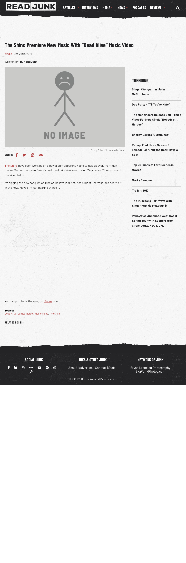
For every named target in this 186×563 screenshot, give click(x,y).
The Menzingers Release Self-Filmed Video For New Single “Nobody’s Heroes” (156, 119)
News (121, 7)
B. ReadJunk (28, 61)
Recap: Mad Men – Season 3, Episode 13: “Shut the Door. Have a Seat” (155, 149)
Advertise (86, 368)
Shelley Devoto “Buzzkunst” (150, 135)
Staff (111, 368)
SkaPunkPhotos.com (150, 371)
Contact (100, 368)
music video (41, 313)
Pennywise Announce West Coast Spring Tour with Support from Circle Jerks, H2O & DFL (154, 220)
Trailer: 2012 (140, 190)
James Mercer (25, 313)
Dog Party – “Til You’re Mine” (151, 104)
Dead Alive (10, 313)
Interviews (90, 7)
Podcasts (139, 7)
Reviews (156, 7)
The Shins (11, 165)
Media (106, 7)
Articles (69, 7)
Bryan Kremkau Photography (150, 368)
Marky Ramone (142, 180)
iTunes (48, 301)
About (72, 368)
